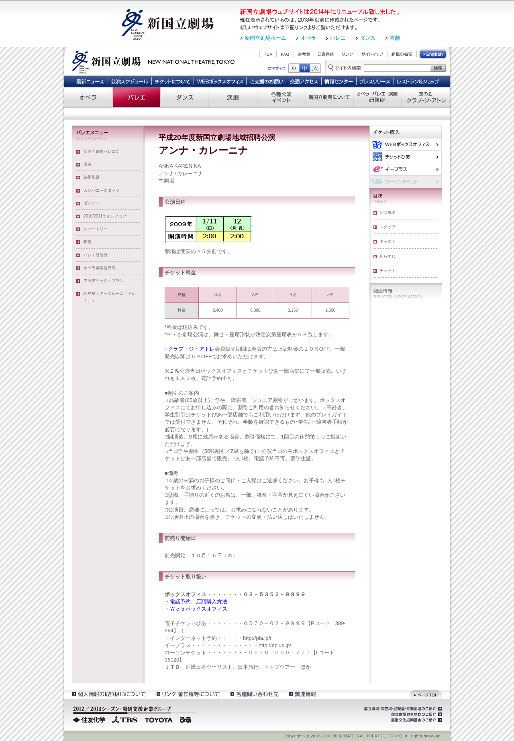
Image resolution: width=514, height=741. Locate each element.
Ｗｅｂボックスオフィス (198, 609)
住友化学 (90, 719)
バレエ (338, 38)
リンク (347, 54)
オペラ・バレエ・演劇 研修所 (377, 97)
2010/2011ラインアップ (105, 216)
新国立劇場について (329, 97)
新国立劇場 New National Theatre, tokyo (153, 61)
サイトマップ (372, 54)
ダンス (367, 38)
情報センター (339, 81)
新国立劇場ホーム (265, 38)
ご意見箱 (326, 54)
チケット (387, 270)
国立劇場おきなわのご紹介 (416, 714)
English (433, 54)
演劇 (395, 38)
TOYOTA (159, 719)
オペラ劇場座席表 (100, 268)
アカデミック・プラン (104, 280)
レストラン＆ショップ (418, 81)
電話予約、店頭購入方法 (198, 602)
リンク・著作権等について (188, 694)
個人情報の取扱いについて (108, 694)
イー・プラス (405, 169)
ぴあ (405, 156)
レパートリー (96, 229)
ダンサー (92, 203)
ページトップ (426, 694)
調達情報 (302, 694)
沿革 (88, 164)
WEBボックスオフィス (220, 81)
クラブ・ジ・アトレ (191, 349)
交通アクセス (304, 81)
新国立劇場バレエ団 (102, 151)
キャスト (387, 241)
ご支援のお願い (267, 81)
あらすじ (387, 256)
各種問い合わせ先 (254, 694)
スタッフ (387, 227)
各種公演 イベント (281, 97)
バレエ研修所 (96, 255)
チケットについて (172, 81)
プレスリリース (375, 81)
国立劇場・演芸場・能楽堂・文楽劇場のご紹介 (402, 709)
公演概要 (387, 212)
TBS (124, 719)
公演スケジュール (129, 81)
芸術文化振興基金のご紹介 (416, 720)
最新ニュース (90, 81)
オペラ (308, 38)
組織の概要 (402, 54)
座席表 (304, 54)
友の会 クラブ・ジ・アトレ (426, 97)
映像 (88, 242)
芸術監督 (92, 177)
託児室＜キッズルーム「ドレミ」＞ (110, 297)
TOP (268, 54)
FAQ (285, 54)
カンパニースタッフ (102, 190)
